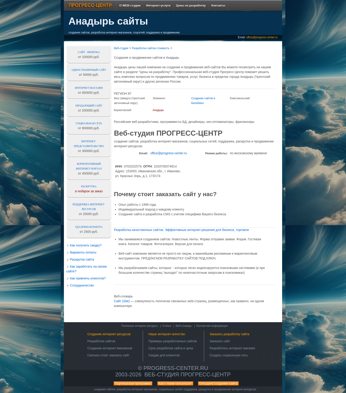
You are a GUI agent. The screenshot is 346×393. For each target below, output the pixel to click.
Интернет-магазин (89, 87)
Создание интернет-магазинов (109, 348)
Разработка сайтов (101, 341)
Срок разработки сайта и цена (170, 348)
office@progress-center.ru (262, 37)
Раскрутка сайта (82, 259)
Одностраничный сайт (89, 69)
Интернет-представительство (89, 144)
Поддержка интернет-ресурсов (89, 207)
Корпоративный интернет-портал (89, 166)
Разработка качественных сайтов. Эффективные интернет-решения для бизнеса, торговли (181, 230)
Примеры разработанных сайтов (172, 341)
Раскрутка (89, 186)
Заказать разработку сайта (229, 334)
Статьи (166, 325)
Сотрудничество (82, 285)
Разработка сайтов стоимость (151, 48)
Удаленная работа (89, 226)
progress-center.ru (175, 368)
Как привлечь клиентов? (88, 278)
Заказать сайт (220, 341)
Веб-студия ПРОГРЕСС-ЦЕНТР (187, 374)
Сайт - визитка (89, 52)
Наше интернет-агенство (166, 334)
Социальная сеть (89, 123)
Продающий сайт (88, 105)
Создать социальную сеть (229, 355)
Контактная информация (212, 325)
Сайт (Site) (122, 301)
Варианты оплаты (83, 252)
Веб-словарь (184, 325)
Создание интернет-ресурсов (108, 334)
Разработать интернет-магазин (232, 348)
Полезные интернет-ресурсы (139, 325)
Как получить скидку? (86, 245)
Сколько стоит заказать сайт (108, 355)
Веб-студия (121, 48)
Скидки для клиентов (164, 355)
